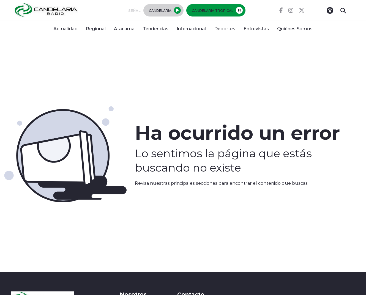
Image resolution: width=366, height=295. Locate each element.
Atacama (124, 28)
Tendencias (155, 28)
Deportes (224, 28)
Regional (96, 28)
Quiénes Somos (295, 28)
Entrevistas (256, 28)
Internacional (191, 28)
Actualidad (65, 28)
